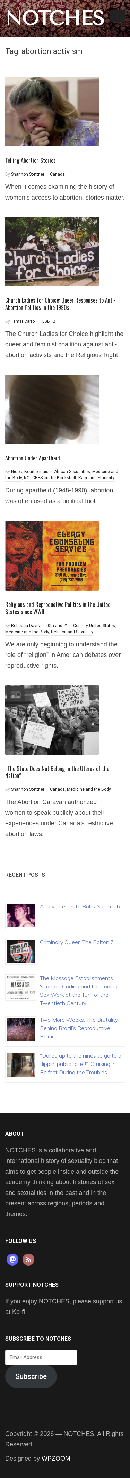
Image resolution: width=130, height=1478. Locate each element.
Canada (57, 174)
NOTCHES (54, 18)
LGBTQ (48, 321)
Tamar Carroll (24, 321)
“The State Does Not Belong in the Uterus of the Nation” (57, 772)
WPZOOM (56, 1458)
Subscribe (31, 1376)
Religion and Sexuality (72, 631)
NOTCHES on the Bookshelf (50, 477)
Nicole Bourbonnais (30, 471)
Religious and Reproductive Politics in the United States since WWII (58, 608)
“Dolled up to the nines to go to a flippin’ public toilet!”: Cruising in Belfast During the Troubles (80, 1064)
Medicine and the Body (27, 631)
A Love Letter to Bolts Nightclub (80, 906)
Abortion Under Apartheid (32, 458)
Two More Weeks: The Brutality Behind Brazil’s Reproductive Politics (79, 1028)
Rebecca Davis (25, 625)
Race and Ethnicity (96, 477)
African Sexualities (72, 471)
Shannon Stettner (27, 174)
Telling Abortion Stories (30, 160)
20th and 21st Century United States (80, 625)
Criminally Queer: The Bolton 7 (77, 942)
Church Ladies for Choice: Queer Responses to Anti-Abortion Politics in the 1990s (60, 304)
